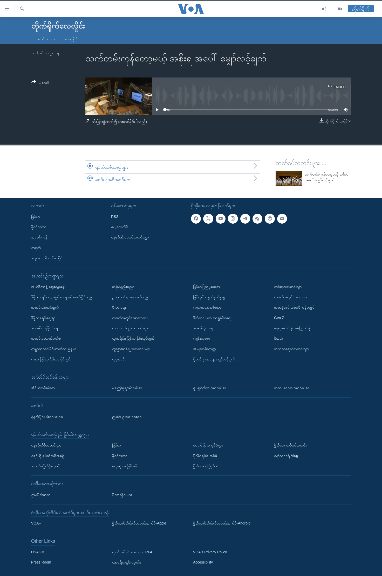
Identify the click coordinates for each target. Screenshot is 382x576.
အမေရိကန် (39, 237)
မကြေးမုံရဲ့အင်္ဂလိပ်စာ (127, 388)
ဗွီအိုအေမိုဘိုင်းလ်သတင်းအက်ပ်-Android (221, 523)
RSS (115, 217)
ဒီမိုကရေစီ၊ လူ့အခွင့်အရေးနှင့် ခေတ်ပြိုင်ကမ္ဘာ (62, 297)
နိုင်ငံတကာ (38, 227)
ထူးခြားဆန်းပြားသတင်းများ (131, 349)
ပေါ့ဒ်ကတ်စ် (119, 227)
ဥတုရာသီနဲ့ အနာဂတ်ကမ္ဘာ (130, 297)
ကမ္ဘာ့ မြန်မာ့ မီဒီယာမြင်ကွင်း (51, 359)
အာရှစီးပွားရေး (203, 328)
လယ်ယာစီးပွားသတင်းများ (130, 328)
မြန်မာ (35, 217)
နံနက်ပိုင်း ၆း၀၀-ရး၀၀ (47, 417)
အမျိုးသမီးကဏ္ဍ (204, 349)
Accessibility (203, 562)
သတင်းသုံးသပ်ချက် (45, 307)
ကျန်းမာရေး (201, 338)
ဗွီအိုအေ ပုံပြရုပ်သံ (206, 466)
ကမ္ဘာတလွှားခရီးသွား (207, 307)
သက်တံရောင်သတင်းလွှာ (291, 349)
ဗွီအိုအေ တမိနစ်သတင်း (290, 445)
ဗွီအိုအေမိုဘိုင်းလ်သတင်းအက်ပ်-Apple (139, 523)
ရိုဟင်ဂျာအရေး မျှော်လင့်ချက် (214, 359)
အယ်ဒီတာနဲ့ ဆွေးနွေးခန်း (48, 286)
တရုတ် (36, 247)
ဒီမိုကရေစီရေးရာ (43, 318)
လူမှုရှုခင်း (119, 359)
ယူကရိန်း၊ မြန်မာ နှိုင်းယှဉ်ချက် (133, 338)
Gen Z (279, 318)
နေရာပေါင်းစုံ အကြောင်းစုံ (292, 328)
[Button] (40, 83)
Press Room (41, 562)
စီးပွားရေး (119, 307)
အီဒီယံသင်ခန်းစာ (43, 388)
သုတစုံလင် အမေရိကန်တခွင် (294, 307)
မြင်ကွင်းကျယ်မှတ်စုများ (210, 297)
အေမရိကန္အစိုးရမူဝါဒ (126, 562)
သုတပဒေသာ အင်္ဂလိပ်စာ (291, 388)
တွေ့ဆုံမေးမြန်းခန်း (125, 466)
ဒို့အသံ (278, 338)
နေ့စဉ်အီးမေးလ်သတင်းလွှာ (130, 237)
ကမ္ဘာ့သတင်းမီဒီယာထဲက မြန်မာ (53, 349)
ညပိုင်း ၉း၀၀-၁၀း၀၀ (127, 417)
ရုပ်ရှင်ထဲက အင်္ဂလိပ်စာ (209, 388)
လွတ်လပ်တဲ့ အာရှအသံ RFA (132, 552)
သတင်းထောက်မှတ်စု (46, 338)
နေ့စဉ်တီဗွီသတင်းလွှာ (46, 445)
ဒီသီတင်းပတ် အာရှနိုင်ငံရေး (212, 318)
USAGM (37, 552)
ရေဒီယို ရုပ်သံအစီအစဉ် (47, 456)
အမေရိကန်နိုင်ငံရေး (45, 328)
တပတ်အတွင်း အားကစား (130, 318)
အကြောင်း (71, 39)
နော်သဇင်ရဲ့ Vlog (286, 456)
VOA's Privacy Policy (210, 552)
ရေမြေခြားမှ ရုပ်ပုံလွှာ (208, 445)
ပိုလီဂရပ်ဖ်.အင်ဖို (205, 456)
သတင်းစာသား (45, 39)
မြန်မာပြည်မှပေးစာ (206, 286)
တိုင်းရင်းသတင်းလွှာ (288, 286)
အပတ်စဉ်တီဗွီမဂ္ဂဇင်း (46, 466)
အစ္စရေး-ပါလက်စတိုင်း (47, 258)
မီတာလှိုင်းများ (122, 495)
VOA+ (36, 523)
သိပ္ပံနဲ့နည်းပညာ (123, 286)
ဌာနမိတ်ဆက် (41, 495)
